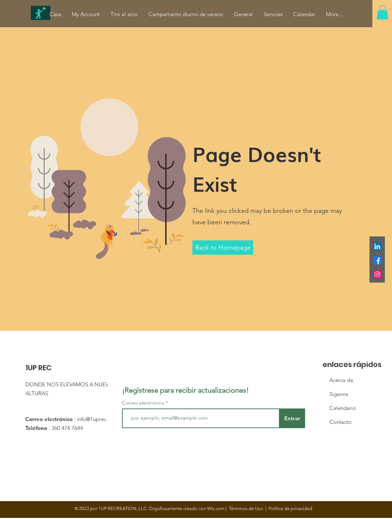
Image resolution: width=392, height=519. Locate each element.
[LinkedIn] (377, 246)
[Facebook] (377, 260)
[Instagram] (377, 274)
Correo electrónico (143, 402)
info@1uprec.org (96, 419)
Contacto (340, 421)
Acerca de (341, 380)
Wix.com (216, 508)
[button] (382, 12)
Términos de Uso (246, 508)
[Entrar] (292, 418)
